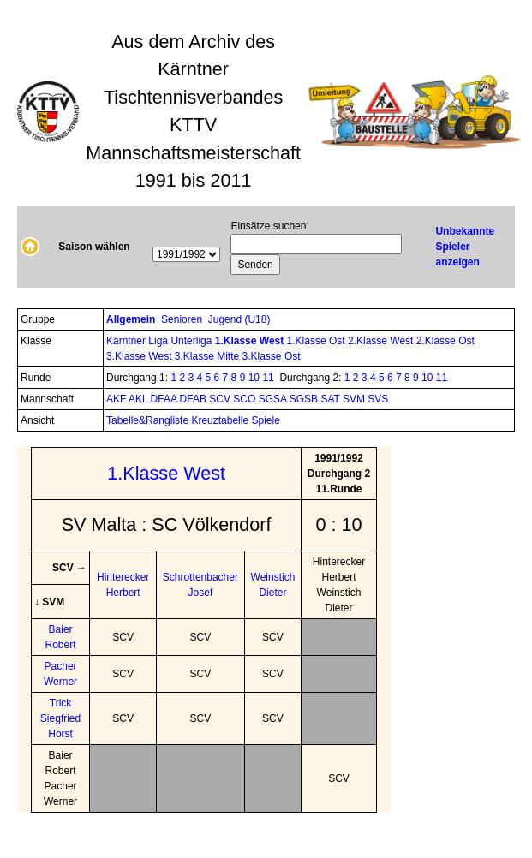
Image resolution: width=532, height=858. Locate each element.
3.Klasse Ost (271, 356)
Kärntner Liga (138, 341)
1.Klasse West (251, 341)
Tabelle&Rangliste (147, 420)
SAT (331, 399)
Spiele (265, 420)
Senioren (183, 319)
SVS (378, 399)
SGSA (274, 399)
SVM (355, 399)
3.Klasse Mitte (208, 356)
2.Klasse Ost (445, 341)
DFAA (165, 399)
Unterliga (192, 341)
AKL (140, 399)
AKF (117, 399)
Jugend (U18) (240, 319)
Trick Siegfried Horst (60, 718)
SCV (221, 399)
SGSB (305, 399)
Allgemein (132, 319)
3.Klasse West (140, 356)
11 (267, 378)
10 (254, 378)
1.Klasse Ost (317, 341)
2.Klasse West (382, 341)
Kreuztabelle (219, 420)
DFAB (195, 399)
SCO (245, 399)
